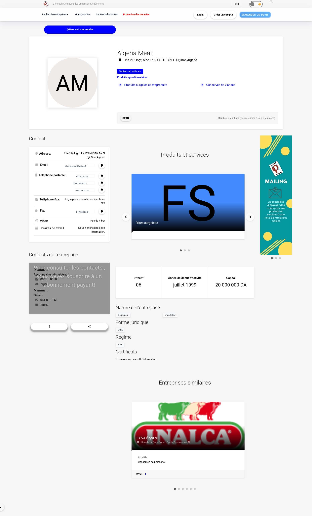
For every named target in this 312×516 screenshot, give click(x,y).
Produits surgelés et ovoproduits (145, 85)
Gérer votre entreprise (80, 29)
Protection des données (136, 14)
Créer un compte (223, 14)
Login (200, 14)
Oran (125, 118)
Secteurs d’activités (107, 14)
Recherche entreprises (54, 14)
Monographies (83, 14)
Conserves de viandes (220, 85)
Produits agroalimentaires (132, 77)
